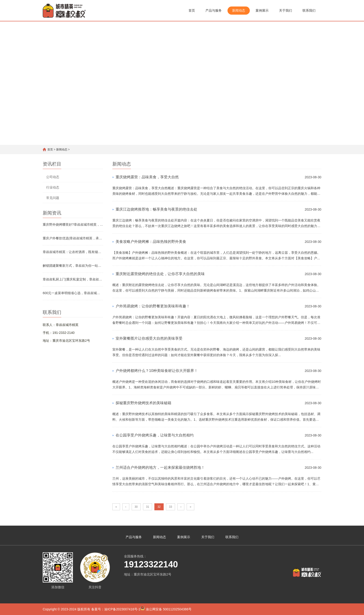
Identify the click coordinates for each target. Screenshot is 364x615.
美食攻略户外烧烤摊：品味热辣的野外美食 (151, 242)
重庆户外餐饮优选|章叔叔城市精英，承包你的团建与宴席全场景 (73, 238)
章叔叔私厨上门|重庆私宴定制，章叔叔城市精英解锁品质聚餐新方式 (73, 279)
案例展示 (262, 10)
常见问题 (52, 198)
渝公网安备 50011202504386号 (166, 608)
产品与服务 (213, 10)
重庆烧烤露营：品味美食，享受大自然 (147, 177)
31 (147, 506)
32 (158, 506)
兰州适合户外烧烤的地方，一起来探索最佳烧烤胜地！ (160, 467)
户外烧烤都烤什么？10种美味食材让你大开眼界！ (157, 371)
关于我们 (285, 10)
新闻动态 (238, 10)
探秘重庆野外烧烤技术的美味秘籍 (143, 403)
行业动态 (52, 187)
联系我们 (308, 10)
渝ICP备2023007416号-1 (122, 609)
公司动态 (52, 177)
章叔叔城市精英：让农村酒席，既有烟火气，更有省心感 (73, 252)
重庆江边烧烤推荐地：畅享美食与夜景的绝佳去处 (156, 209)
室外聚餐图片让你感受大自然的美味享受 (149, 338)
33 (170, 506)
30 (136, 506)
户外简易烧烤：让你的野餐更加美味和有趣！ (153, 306)
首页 (191, 10)
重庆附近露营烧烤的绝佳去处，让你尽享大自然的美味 (160, 274)
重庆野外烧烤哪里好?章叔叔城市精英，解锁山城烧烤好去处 (73, 224)
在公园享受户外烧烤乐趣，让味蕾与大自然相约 (155, 435)
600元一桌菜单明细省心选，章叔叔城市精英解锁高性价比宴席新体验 (73, 293)
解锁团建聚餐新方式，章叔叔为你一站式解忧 (73, 265)
